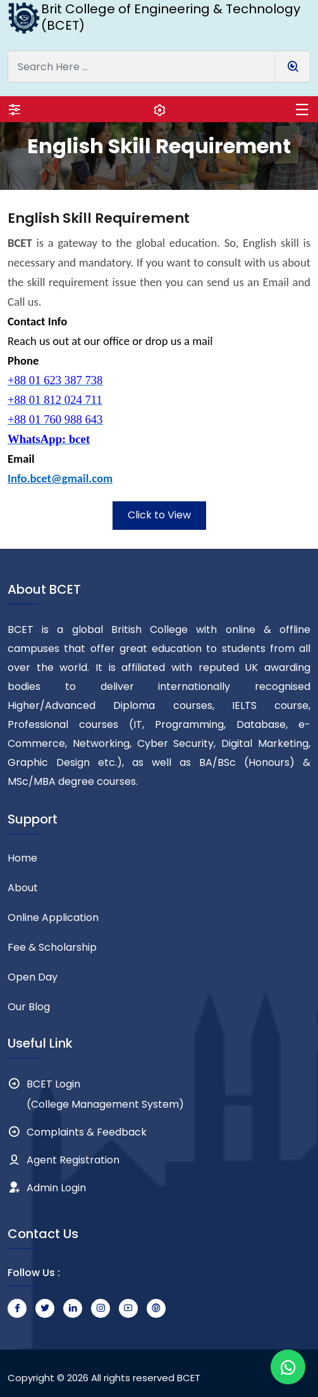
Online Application (53, 917)
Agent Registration (73, 1160)
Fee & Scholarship (52, 947)
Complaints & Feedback (87, 1132)
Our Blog (29, 1006)
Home (22, 858)
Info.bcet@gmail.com (60, 478)
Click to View (159, 515)
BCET (188, 1377)
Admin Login (56, 1188)
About (23, 887)
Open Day (33, 977)
